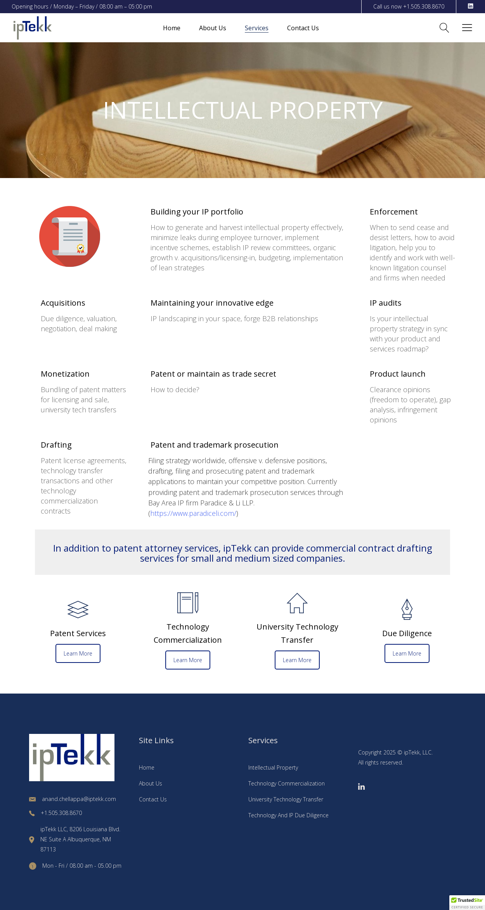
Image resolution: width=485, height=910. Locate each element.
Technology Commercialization (286, 783)
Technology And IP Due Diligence (288, 815)
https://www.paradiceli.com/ (193, 513)
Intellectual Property (273, 767)
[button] (467, 902)
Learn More (78, 653)
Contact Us (153, 799)
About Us (150, 783)
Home (146, 767)
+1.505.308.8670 (423, 6)
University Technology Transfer (285, 799)
